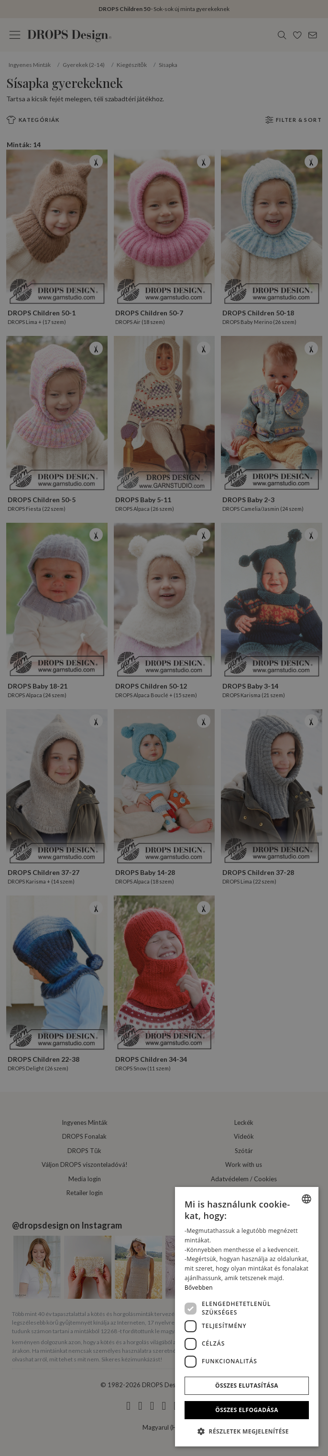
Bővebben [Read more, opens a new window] (199, 1287)
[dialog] (246, 1316)
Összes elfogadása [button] (246, 1410)
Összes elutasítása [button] (246, 1385)
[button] (247, 1431)
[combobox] (306, 1199)
